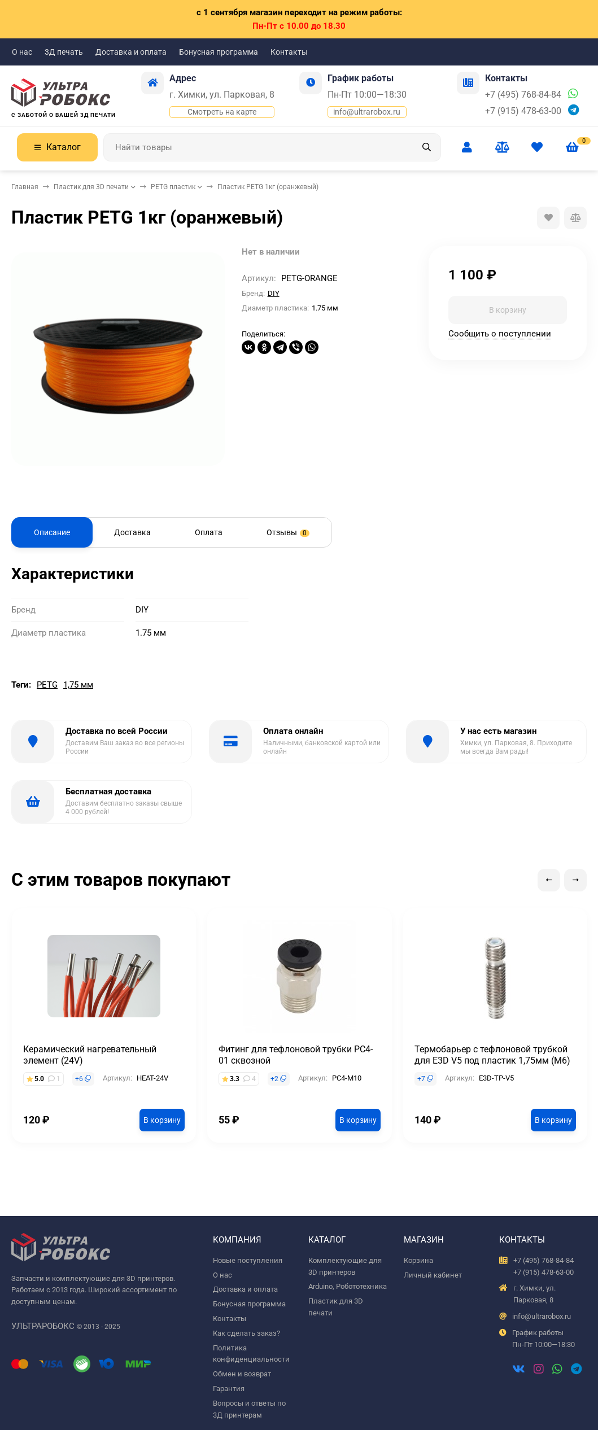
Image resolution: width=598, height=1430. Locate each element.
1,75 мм (78, 685)
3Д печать (64, 51)
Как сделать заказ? (246, 1333)
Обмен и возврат (242, 1374)
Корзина (418, 1260)
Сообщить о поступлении (499, 334)
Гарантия (229, 1388)
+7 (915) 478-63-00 (523, 111)
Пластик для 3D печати (91, 187)
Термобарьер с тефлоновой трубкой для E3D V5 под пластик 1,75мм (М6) (492, 1055)
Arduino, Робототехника (347, 1286)
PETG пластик (173, 187)
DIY (274, 293)
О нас (22, 51)
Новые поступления (247, 1260)
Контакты (289, 51)
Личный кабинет (433, 1275)
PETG (47, 685)
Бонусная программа (218, 51)
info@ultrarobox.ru (366, 111)
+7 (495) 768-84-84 (523, 94)
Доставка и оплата (131, 51)
